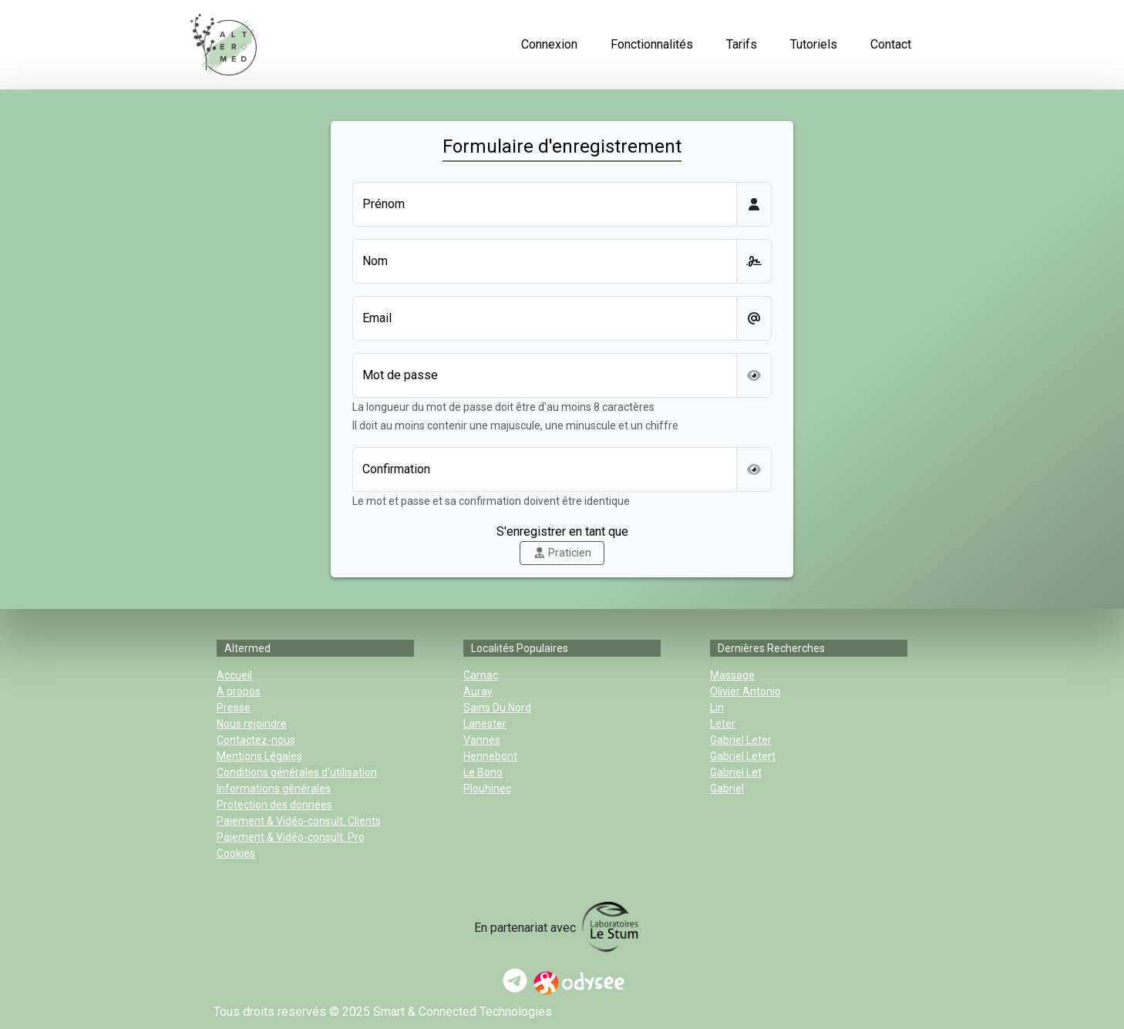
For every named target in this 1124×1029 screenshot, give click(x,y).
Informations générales (274, 788)
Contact (890, 44)
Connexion (549, 44)
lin (717, 707)
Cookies (236, 853)
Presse (234, 707)
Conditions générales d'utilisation (297, 772)
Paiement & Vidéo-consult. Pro (291, 837)
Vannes (481, 740)
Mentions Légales (259, 756)
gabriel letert (743, 756)
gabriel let (736, 772)
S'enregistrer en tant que (562, 531)
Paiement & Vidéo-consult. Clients (299, 821)
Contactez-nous (256, 740)
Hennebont (490, 756)
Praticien (562, 552)
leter (722, 724)
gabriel (727, 788)
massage (732, 675)
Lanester (484, 724)
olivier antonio (745, 691)
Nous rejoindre (252, 724)
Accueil (234, 675)
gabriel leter (741, 740)
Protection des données (274, 805)
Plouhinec (487, 788)
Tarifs (741, 44)
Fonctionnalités (652, 44)
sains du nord (497, 707)
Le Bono (483, 772)
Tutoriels (813, 44)
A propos (239, 691)
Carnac (480, 675)
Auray (478, 691)
